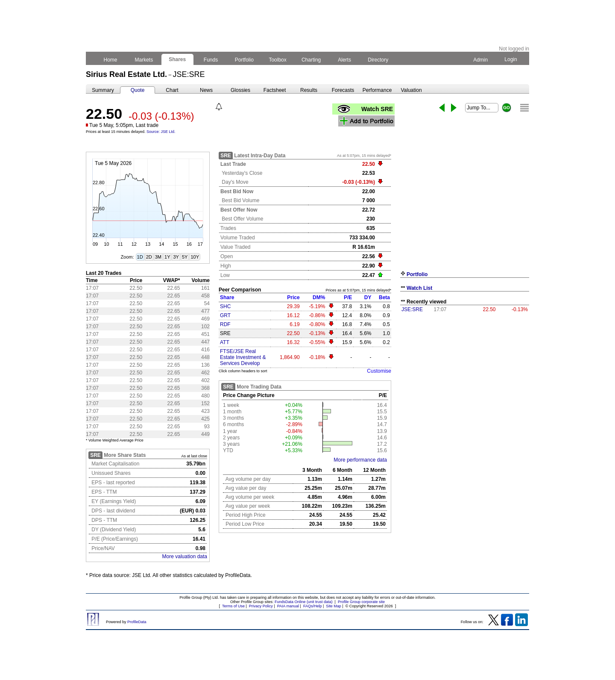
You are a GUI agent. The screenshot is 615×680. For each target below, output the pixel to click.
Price (293, 297)
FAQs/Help (312, 606)
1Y (167, 256)
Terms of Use (233, 606)
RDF (225, 324)
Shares (177, 59)
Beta (384, 297)
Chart (172, 90)
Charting (311, 60)
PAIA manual (288, 606)
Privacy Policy (261, 606)
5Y (184, 256)
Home (110, 60)
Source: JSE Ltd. (161, 132)
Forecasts (343, 90)
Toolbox (277, 60)
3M (158, 256)
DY (368, 297)
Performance (377, 90)
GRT (225, 315)
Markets (143, 60)
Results (308, 90)
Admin (480, 60)
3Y (176, 256)
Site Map (333, 606)
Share (227, 297)
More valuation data (184, 556)
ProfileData (136, 622)
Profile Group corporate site (361, 602)
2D (149, 256)
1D (140, 256)
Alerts (345, 60)
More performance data (360, 460)
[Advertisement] (464, 379)
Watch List (419, 288)
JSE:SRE (412, 309)
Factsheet (275, 90)
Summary (103, 90)
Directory (378, 60)
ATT (224, 342)
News (206, 90)
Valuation (411, 90)
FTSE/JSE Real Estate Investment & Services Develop (243, 357)
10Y (194, 256)
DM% (319, 297)
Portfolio (244, 60)
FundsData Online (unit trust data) (304, 602)
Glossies (240, 90)
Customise (379, 371)
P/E (348, 297)
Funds (211, 60)
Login (510, 59)
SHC (225, 306)
